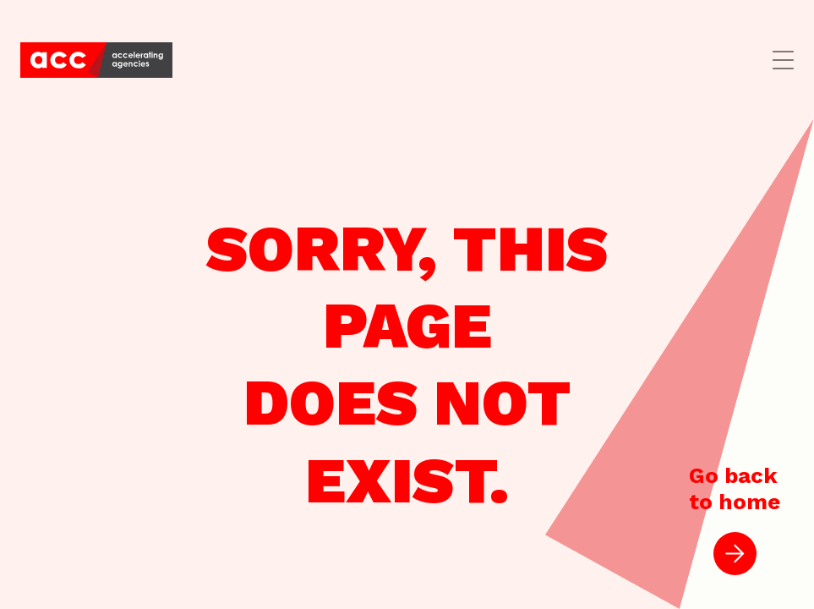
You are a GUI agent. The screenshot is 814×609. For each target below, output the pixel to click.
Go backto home (734, 519)
